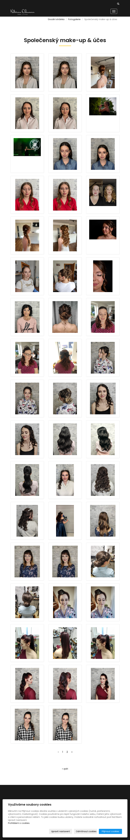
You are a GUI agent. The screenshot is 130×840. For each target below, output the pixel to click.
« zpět (65, 768)
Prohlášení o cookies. (19, 823)
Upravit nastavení (60, 831)
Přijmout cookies (110, 831)
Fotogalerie (74, 19)
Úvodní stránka (56, 19)
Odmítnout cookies (86, 831)
